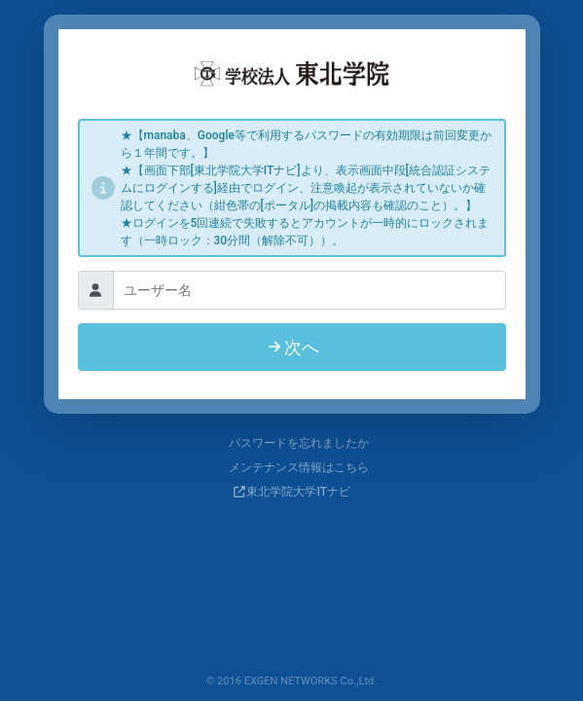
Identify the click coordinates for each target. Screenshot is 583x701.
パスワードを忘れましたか (291, 443)
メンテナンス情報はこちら (291, 467)
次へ (292, 347)
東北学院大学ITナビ (298, 491)
